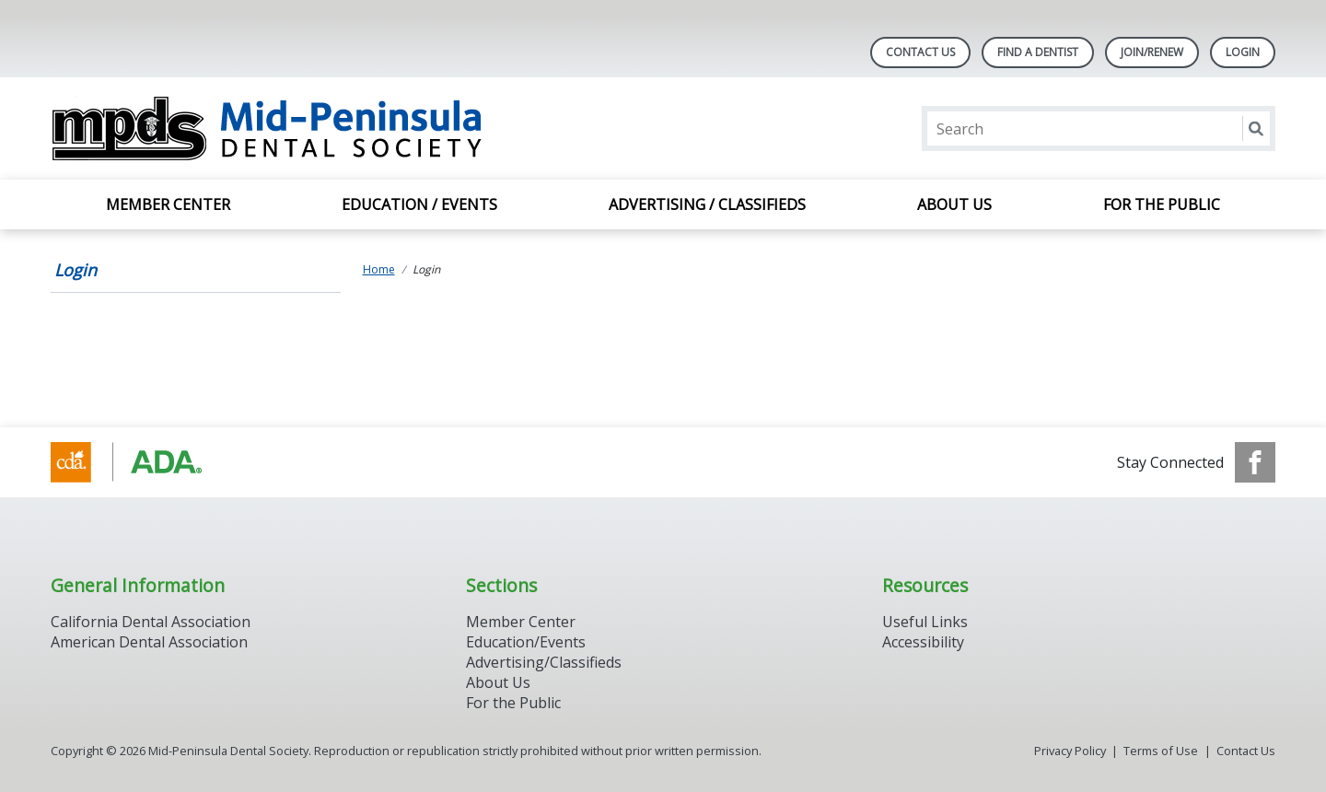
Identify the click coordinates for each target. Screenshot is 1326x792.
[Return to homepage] (289, 128)
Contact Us (920, 52)
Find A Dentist (1037, 52)
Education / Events (419, 204)
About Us (954, 204)
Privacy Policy (1070, 750)
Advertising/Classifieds (544, 662)
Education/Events (526, 642)
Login (75, 270)
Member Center (168, 204)
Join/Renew (1152, 52)
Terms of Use (1160, 750)
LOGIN (1243, 52)
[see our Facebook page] (1255, 462)
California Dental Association (150, 621)
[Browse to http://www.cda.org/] (144, 462)
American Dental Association (149, 642)
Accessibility (923, 642)
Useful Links (925, 621)
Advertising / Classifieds (707, 204)
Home (379, 269)
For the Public (1161, 204)
